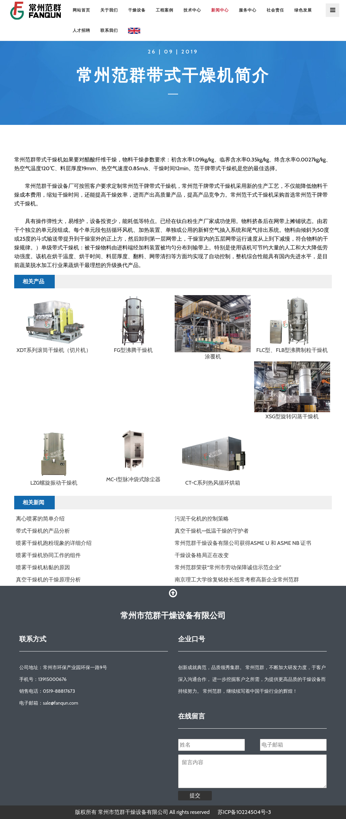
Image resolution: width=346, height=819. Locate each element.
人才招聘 (81, 30)
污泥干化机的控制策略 (202, 518)
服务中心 (247, 10)
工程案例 (164, 10)
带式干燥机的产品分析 (43, 531)
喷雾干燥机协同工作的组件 (48, 555)
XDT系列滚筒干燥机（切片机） (54, 350)
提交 (195, 795)
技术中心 (192, 10)
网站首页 (81, 10)
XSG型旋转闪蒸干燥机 (292, 416)
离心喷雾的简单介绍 (40, 518)
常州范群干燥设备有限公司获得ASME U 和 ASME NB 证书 (243, 543)
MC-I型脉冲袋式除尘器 (133, 479)
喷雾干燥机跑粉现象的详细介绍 (54, 543)
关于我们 (109, 10)
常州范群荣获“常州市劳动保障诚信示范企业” (228, 567)
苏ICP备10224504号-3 (244, 812)
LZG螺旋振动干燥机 (53, 483)
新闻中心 (220, 10)
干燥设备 (137, 10)
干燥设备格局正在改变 (202, 555)
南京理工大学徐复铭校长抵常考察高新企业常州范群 (237, 579)
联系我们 (109, 30)
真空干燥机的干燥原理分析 (48, 579)
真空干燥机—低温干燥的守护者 (212, 531)
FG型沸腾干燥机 (133, 350)
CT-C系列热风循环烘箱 (212, 483)
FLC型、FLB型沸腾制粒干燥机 (292, 350)
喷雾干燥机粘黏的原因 (43, 567)
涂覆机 (213, 356)
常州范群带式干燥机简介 (173, 75)
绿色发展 (303, 10)
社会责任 (275, 10)
